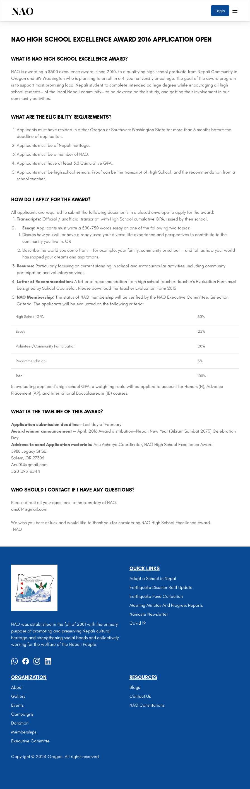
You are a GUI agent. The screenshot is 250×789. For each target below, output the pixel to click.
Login (220, 10)
